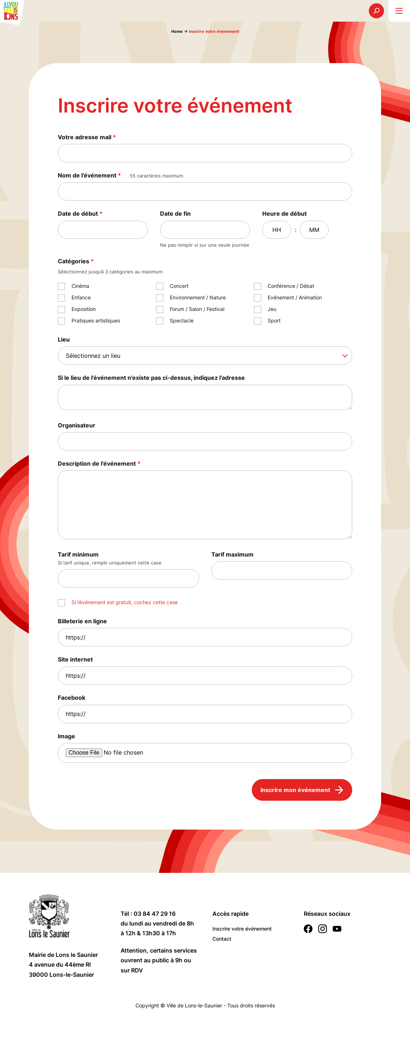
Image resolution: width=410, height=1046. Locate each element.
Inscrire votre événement (242, 929)
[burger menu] (399, 11)
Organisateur (76, 425)
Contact (221, 939)
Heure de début (284, 213)
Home (177, 31)
